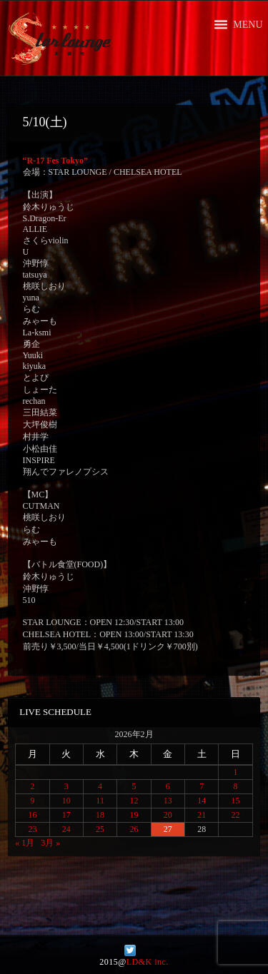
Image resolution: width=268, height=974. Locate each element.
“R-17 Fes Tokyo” (55, 161)
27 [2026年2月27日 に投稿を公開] (168, 829)
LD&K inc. (147, 962)
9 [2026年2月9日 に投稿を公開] (32, 801)
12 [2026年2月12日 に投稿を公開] (133, 801)
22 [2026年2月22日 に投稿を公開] (236, 815)
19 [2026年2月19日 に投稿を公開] (133, 815)
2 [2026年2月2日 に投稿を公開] (32, 786)
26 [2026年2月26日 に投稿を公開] (133, 829)
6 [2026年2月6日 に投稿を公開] (168, 786)
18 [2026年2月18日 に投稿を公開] (100, 815)
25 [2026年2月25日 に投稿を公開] (100, 829)
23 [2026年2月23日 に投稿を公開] (32, 829)
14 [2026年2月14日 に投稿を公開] (201, 801)
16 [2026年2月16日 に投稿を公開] (32, 815)
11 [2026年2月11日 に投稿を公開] (100, 801)
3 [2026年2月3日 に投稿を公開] (66, 786)
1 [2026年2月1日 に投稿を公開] (236, 772)
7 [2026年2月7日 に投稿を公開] (201, 786)
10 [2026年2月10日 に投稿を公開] (66, 801)
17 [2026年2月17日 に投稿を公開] (66, 815)
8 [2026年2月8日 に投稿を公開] (236, 786)
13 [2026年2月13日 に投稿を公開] (168, 801)
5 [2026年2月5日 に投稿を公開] (133, 786)
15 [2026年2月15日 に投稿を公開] (236, 801)
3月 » (50, 843)
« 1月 (24, 843)
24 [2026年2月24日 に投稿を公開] (66, 829)
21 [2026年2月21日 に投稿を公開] (201, 815)
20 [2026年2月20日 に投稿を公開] (168, 815)
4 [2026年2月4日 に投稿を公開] (100, 786)
